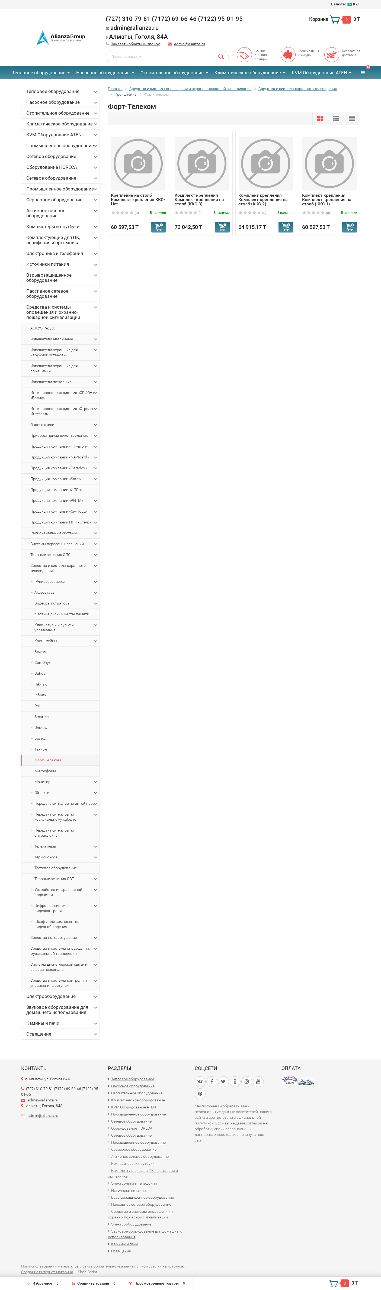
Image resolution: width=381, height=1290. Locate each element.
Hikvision (42, 684)
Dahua (40, 673)
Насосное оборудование (103, 72)
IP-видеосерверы (66, 581)
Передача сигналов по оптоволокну (54, 833)
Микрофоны (45, 771)
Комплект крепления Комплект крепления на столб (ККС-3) (199, 199)
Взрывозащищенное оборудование (62, 277)
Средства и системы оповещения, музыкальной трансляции (64, 951)
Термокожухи (66, 857)
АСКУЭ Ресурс (43, 328)
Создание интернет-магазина (47, 1272)
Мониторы (66, 782)
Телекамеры (66, 846)
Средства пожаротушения (64, 937)
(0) (125, 213)
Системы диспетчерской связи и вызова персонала (64, 967)
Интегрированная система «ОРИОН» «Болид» (64, 395)
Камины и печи (62, 1023)
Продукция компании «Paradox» (64, 468)
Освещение (62, 1034)
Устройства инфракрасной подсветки (66, 892)
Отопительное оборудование (172, 72)
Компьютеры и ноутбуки (62, 226)
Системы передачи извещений (64, 544)
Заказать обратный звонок (135, 44)
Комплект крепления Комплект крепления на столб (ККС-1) (326, 199)
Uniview (40, 727)
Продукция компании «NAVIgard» (64, 457)
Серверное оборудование (62, 200)
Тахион (40, 749)
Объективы (66, 793)
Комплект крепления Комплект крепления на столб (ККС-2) (263, 199)
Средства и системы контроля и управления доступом (64, 983)
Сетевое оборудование (62, 156)
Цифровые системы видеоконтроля (66, 908)
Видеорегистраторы (66, 603)
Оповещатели (64, 425)
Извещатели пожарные (64, 382)
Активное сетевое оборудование (62, 213)
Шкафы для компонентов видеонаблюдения (56, 924)
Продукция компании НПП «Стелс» (64, 522)
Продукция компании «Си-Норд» (64, 511)
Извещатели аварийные (64, 339)
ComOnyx (42, 662)
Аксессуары (66, 592)
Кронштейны (66, 641)
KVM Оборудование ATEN (319, 72)
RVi (37, 706)
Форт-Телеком (47, 760)
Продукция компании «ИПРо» (56, 489)
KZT (345, 4)
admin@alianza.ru (189, 44)
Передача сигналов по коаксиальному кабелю (66, 817)
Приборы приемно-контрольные (64, 435)
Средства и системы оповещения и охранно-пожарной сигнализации (62, 312)
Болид (40, 738)
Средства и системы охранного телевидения (64, 568)
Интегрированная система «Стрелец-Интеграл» (64, 411)
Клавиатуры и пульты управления (66, 627)
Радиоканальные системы (64, 533)
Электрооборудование (62, 996)
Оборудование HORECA (62, 167)
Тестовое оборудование (55, 868)
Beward (40, 651)
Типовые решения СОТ (66, 879)
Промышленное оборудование (62, 145)
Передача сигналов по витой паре (66, 803)
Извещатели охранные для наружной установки (64, 352)
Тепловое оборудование (38, 72)
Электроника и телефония (62, 253)
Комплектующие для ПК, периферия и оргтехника (62, 240)
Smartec (41, 716)
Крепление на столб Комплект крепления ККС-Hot (138, 199)
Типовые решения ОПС (64, 555)
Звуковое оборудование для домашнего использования (62, 1009)
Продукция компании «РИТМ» (64, 500)
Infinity (40, 695)
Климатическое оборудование (247, 72)
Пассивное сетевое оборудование (62, 293)
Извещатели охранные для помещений (64, 368)
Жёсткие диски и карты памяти (61, 614)
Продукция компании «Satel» (64, 479)
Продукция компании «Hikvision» (64, 446)
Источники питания (62, 264)
